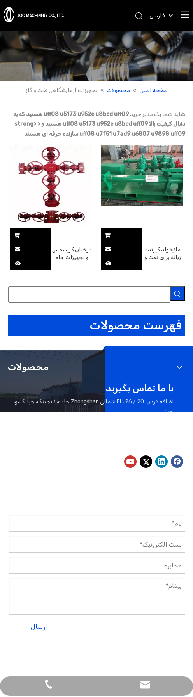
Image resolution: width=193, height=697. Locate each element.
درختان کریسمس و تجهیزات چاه (72, 253)
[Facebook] (177, 461)
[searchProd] (89, 294)
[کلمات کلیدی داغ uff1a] (177, 293)
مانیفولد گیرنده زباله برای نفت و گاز (162, 253)
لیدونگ (131, 657)
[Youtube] (130, 461)
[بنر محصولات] (96, 56)
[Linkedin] (161, 461)
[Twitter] (146, 461)
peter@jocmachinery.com (103, 441)
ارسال (39, 626)
